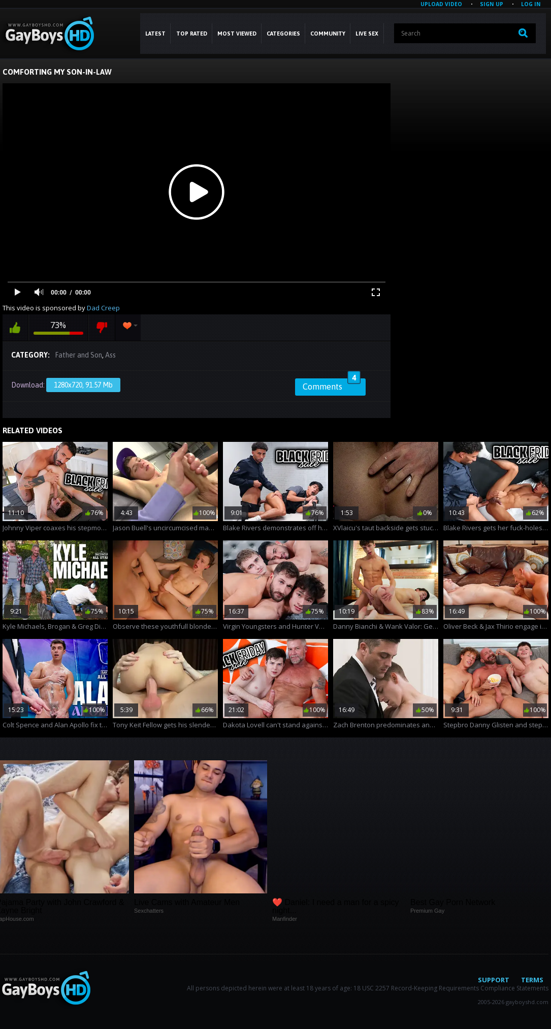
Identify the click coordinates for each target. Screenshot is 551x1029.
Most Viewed (236, 33)
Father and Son (78, 355)
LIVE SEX (366, 33)
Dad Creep (103, 307)
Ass (110, 355)
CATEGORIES (283, 33)
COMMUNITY (327, 33)
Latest (155, 33)
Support (493, 979)
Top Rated (191, 33)
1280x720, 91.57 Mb (83, 385)
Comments (332, 385)
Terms (532, 979)
